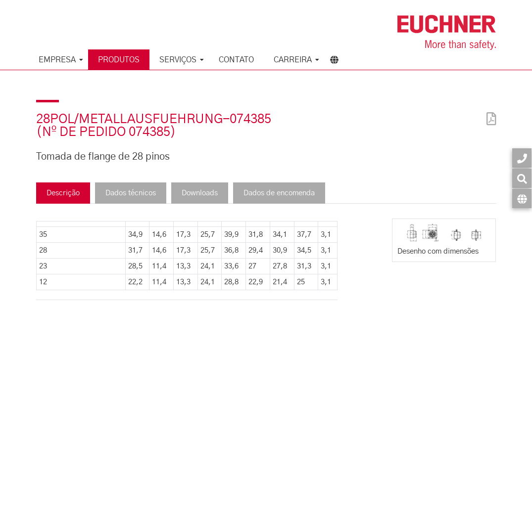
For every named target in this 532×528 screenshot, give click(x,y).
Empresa (57, 60)
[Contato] (522, 158)
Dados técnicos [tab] (130, 193)
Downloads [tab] (200, 193)
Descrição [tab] (63, 193)
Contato (236, 60)
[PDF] (489, 112)
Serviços (177, 60)
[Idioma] (522, 198)
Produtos (119, 60)
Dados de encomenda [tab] (279, 193)
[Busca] (522, 178)
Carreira (293, 60)
